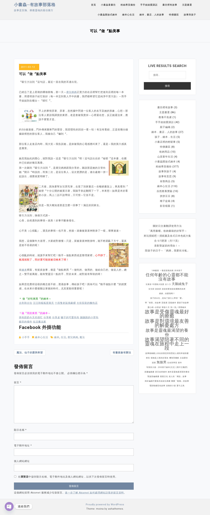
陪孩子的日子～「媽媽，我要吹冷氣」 (167, 250)
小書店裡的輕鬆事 (165, 141)
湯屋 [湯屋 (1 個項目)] (154, 363)
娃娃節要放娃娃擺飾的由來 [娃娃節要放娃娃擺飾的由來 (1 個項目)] (174, 289)
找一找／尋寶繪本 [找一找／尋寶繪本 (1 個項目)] (178, 307)
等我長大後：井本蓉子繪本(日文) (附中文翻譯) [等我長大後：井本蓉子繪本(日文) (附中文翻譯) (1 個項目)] (167, 367)
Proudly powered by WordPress (105, 504)
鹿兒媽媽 (71, 92)
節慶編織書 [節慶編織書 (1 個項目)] (149, 372)
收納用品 (164, 151)
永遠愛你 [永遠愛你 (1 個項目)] (184, 358)
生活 (63, 337)
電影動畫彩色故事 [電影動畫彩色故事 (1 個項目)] (157, 386)
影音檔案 (165, 205)
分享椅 (47, 317)
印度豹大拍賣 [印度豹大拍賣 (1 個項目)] (158, 284)
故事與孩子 (190, 14)
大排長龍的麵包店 (87, 303)
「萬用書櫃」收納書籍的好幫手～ (167, 230)
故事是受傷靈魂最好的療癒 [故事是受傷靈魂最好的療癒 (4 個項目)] (167, 314)
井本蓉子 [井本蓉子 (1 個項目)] (178, 270)
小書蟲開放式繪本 (107, 14)
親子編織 (165, 127)
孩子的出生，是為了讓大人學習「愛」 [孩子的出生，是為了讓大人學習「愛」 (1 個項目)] (167, 298)
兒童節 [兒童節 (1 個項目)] (149, 284)
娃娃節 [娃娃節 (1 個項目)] (158, 289)
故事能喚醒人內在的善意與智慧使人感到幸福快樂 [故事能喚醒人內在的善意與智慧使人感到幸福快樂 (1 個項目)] (167, 353)
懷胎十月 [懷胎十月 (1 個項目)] (166, 307)
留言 (17, 382)
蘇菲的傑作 (25, 321)
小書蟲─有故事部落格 (34, 4)
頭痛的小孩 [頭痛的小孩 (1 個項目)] (171, 386)
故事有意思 (165, 176)
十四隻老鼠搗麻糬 (65, 303)
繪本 (24, 269)
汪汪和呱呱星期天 (43, 303)
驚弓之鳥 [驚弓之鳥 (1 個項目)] (181, 386)
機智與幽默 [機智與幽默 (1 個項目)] (174, 358)
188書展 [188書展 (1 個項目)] (155, 270)
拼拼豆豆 (165, 196)
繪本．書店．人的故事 (151, 14)
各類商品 (165, 181)
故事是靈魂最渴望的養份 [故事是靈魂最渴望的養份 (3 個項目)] (167, 332)
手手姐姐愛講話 (149, 4)
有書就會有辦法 (122, 352)
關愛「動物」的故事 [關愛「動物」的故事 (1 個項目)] (180, 381)
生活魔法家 (39, 321)
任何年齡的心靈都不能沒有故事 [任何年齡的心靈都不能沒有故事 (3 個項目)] (167, 277)
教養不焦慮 (165, 117)
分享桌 (56, 317)
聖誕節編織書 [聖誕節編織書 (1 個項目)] (153, 376)
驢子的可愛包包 (70, 317)
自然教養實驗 (164, 191)
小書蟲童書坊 (108, 4)
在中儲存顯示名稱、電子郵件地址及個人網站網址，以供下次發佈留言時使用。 (68, 476)
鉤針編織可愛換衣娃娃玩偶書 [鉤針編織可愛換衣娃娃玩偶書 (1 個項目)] (157, 381)
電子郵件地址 (23, 445)
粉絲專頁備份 (128, 4)
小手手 (26, 337)
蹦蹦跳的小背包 (89, 317)
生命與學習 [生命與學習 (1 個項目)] (172, 363)
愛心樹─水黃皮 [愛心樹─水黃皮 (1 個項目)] (154, 307)
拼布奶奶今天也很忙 (31, 317)
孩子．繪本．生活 (165, 136)
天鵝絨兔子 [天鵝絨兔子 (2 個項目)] (180, 284)
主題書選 (187, 4)
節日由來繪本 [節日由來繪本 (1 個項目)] (161, 372)
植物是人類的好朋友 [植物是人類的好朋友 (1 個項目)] (159, 358)
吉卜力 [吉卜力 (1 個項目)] (168, 284)
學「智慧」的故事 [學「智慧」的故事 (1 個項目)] (153, 303)
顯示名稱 (20, 429)
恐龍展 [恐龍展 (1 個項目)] (165, 303)
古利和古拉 (25, 303)
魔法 (82, 337)
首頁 (93, 4)
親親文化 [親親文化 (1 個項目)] (164, 376)
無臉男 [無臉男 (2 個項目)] (162, 362)
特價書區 (174, 14)
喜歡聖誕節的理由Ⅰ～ (167, 245)
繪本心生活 (128, 14)
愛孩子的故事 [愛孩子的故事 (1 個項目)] (183, 303)
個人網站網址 (22, 461)
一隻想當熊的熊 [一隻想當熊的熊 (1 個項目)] (167, 270)
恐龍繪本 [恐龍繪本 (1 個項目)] (172, 303)
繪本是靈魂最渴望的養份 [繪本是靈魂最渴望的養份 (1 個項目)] (178, 372)
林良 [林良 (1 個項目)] (148, 358)
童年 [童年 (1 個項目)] (180, 363)
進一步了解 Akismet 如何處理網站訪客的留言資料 (94, 492)
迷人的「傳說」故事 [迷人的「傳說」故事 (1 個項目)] (178, 376)
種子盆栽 (165, 201)
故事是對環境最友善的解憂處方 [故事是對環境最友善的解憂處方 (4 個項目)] (167, 323)
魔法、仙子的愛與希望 (30, 352)
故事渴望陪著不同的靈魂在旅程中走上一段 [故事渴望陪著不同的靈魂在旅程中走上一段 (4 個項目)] (167, 343)
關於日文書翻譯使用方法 (167, 225)
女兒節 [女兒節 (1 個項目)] (151, 289)
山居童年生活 (165, 156)
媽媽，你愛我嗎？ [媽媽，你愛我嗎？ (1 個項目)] (167, 293)
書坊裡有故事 (169, 4)
